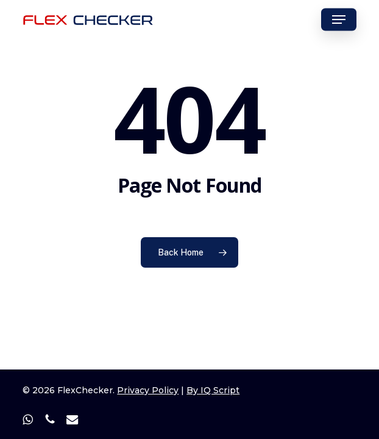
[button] (338, 19)
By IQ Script (212, 390)
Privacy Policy (148, 390)
